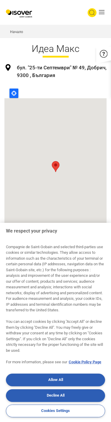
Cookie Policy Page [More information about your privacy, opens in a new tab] (85, 362)
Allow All (55, 379)
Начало (16, 32)
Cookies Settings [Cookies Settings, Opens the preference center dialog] (55, 410)
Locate (13, 93)
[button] (103, 13)
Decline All (56, 395)
